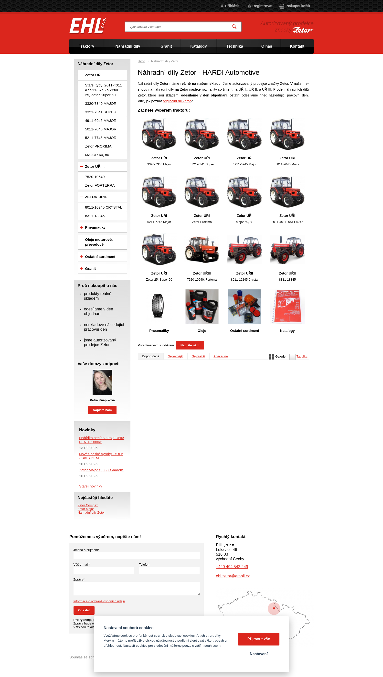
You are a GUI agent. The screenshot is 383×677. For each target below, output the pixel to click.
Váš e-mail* (82, 564)
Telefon (144, 564)
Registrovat (262, 6)
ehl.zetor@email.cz (233, 576)
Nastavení (258, 654)
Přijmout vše (258, 639)
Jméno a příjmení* (86, 550)
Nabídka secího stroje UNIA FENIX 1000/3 (101, 440)
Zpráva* (79, 579)
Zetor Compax (88, 505)
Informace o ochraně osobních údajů (99, 601)
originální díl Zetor (177, 101)
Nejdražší (198, 356)
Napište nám (190, 345)
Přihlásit (232, 6)
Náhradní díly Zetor (91, 512)
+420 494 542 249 (232, 566)
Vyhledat (234, 27)
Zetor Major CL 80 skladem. (101, 470)
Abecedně (220, 356)
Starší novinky (90, 486)
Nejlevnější (175, 356)
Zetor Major (86, 509)
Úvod (141, 61)
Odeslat (84, 610)
